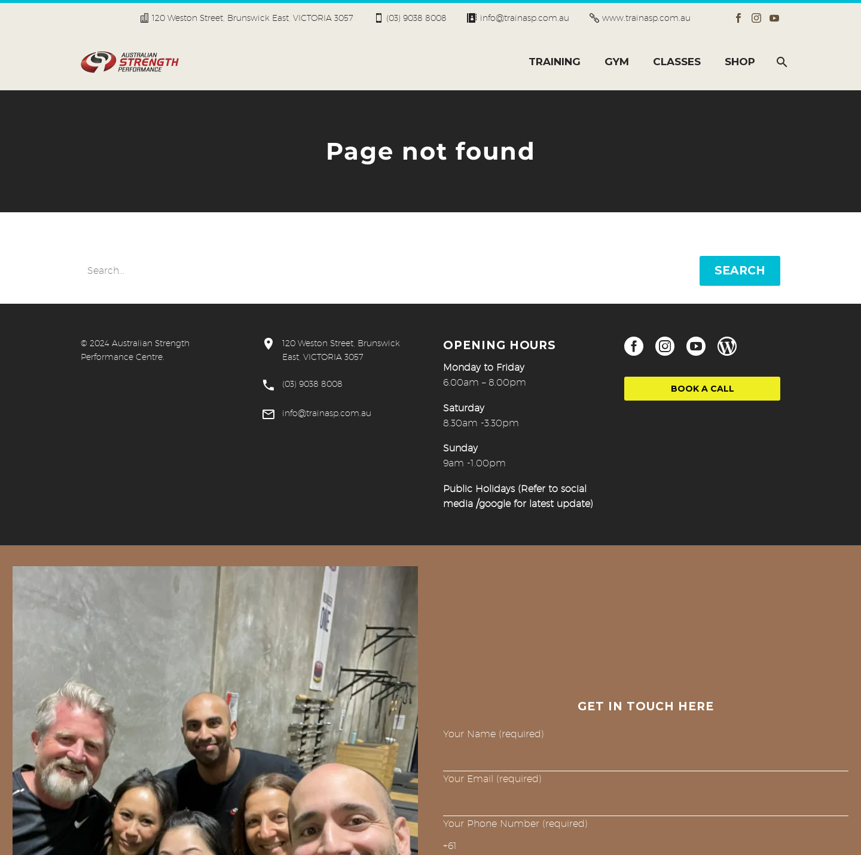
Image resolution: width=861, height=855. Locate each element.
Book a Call (702, 388)
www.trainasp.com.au (646, 18)
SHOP (740, 62)
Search (740, 270)
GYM (616, 62)
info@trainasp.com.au (524, 18)
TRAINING (555, 62)
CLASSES (677, 62)
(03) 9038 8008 (416, 18)
